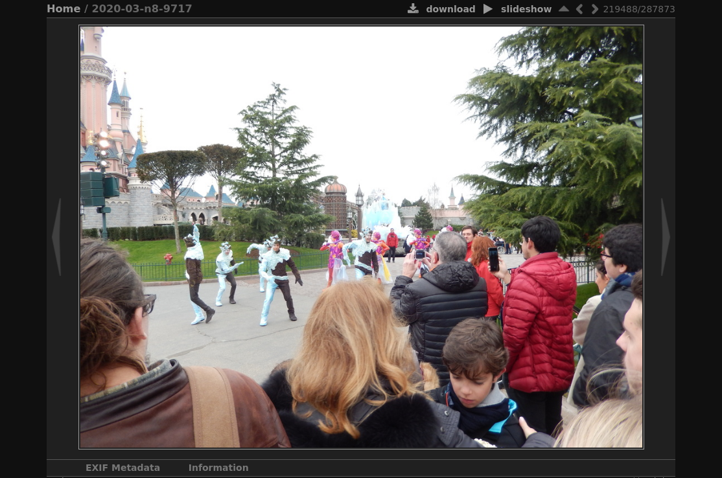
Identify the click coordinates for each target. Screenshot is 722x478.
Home (63, 9)
